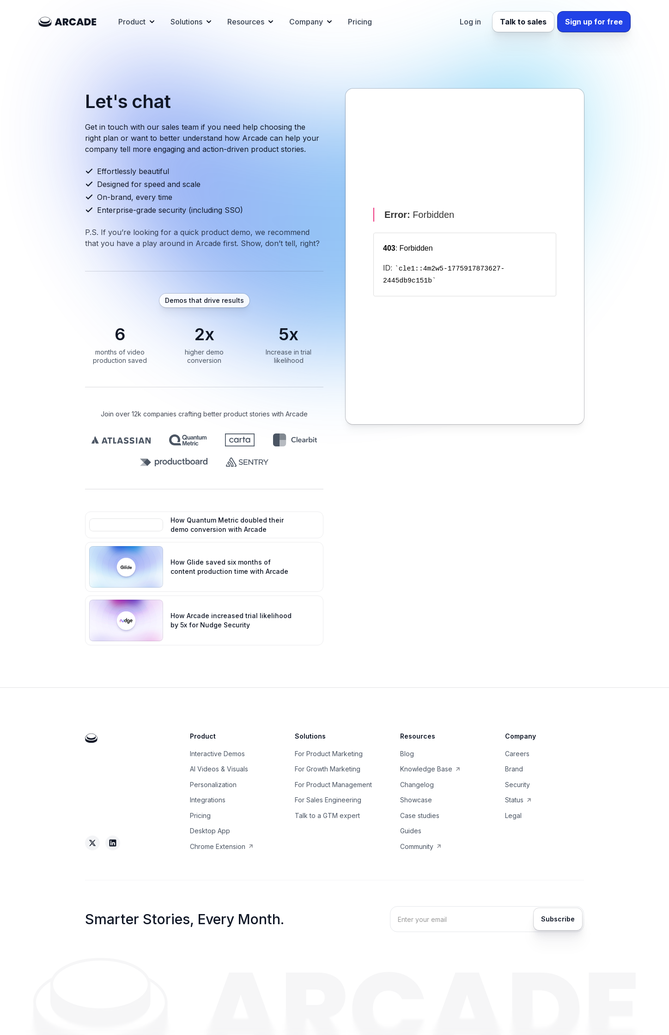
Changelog (417, 784)
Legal (513, 815)
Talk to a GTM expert (327, 815)
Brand (514, 769)
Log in (470, 21)
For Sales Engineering (328, 800)
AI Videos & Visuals (219, 769)
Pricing (360, 21)
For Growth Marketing (327, 769)
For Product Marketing (329, 754)
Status (514, 800)
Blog (407, 754)
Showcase (416, 800)
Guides (410, 831)
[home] (67, 22)
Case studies (419, 815)
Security (517, 784)
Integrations (207, 800)
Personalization (213, 784)
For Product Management (333, 784)
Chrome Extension (217, 846)
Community (416, 846)
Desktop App (210, 831)
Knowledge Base (426, 769)
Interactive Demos (217, 754)
